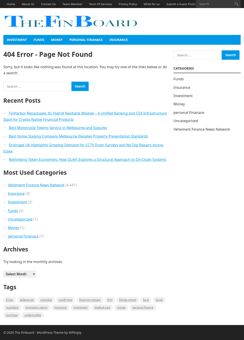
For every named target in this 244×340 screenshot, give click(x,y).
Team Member (72, 4)
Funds (39, 40)
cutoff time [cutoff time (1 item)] (66, 300)
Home (11, 4)
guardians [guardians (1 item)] (12, 307)
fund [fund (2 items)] (146, 300)
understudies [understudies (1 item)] (32, 315)
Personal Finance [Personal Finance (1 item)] (142, 307)
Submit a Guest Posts (180, 4)
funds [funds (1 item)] (159, 300)
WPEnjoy (75, 332)
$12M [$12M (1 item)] (9, 300)
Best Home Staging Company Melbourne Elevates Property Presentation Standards (78, 136)
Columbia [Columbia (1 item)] (46, 300)
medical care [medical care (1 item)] (102, 307)
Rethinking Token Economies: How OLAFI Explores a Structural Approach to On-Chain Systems (87, 159)
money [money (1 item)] (121, 307)
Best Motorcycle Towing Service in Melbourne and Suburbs (58, 127)
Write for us (152, 4)
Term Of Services (100, 4)
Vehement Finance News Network (36, 185)
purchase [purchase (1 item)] (12, 315)
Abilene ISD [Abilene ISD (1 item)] (27, 300)
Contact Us (48, 4)
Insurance (118, 40)
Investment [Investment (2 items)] (80, 307)
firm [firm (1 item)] (109, 300)
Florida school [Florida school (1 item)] (127, 300)
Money (57, 40)
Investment (17, 40)
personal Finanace (86, 40)
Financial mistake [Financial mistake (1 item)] (90, 300)
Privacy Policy (128, 4)
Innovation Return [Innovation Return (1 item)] (37, 307)
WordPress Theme (50, 332)
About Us (28, 4)
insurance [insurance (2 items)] (60, 307)
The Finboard (24, 332)
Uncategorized (20, 219)
